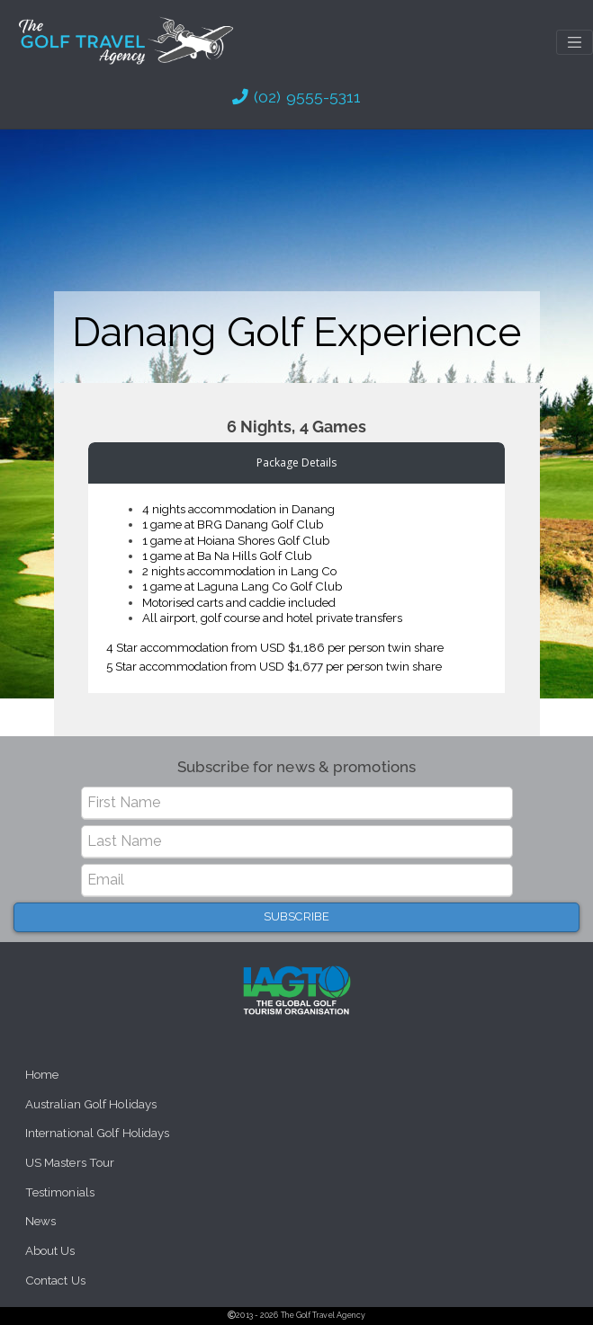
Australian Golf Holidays (91, 1104)
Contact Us (55, 1280)
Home (41, 1074)
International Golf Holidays (97, 1133)
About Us (50, 1251)
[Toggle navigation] (574, 42)
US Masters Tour (70, 1162)
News (40, 1221)
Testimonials (59, 1192)
